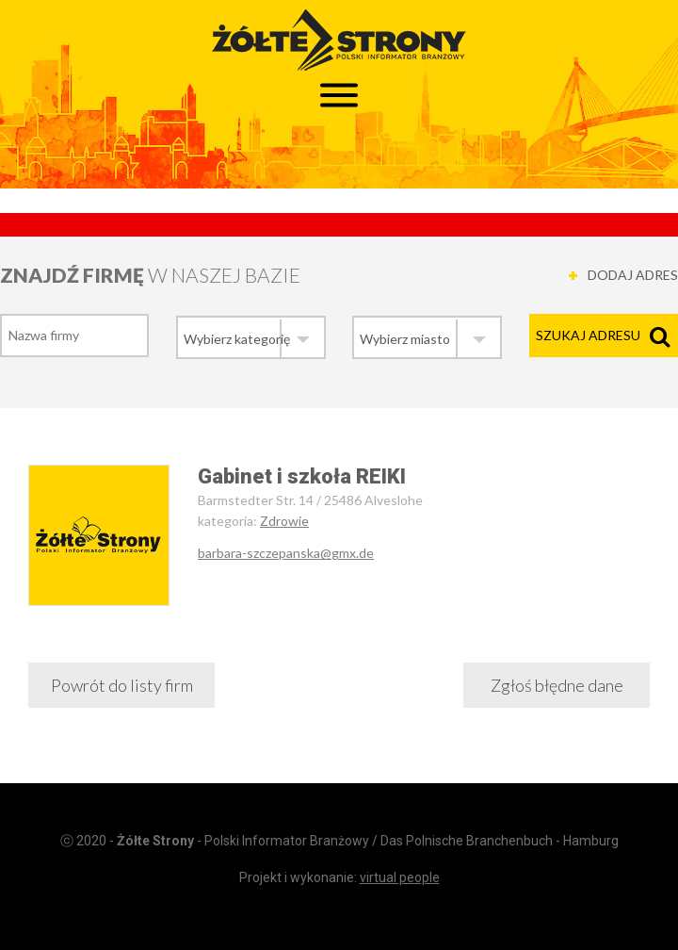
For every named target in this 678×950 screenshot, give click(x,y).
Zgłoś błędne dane (557, 685)
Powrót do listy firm (122, 685)
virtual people (400, 877)
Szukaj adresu (588, 335)
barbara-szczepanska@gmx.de (286, 553)
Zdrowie (284, 521)
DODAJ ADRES (633, 275)
